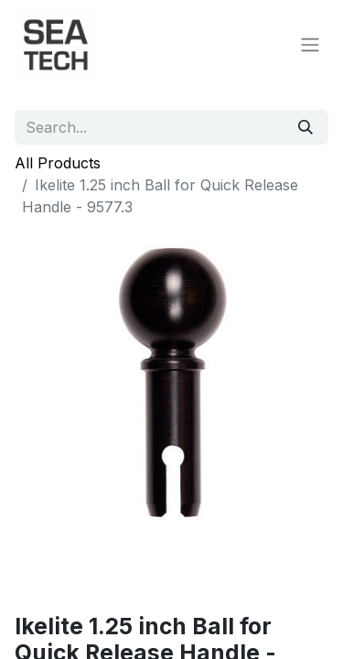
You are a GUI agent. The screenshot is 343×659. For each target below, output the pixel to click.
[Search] (305, 127)
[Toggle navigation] (310, 44)
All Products (58, 163)
